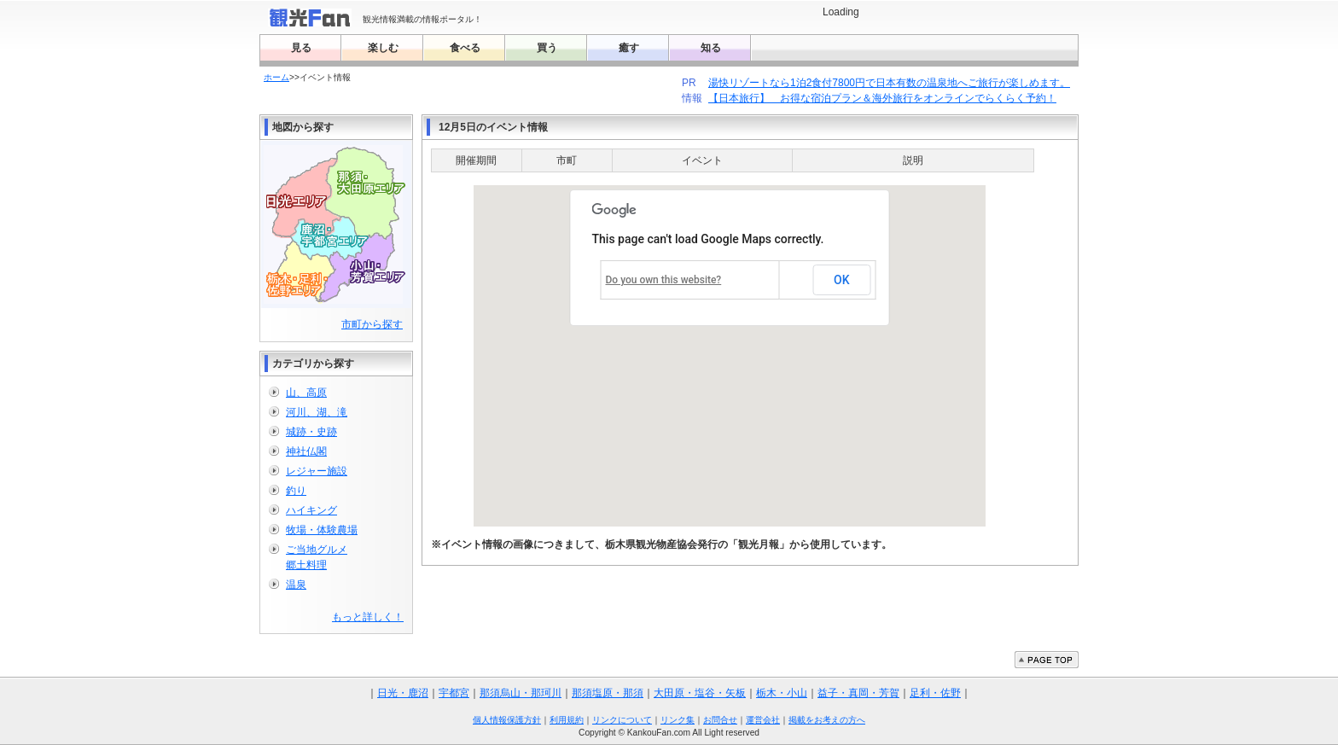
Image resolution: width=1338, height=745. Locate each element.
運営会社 (763, 720)
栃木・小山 (781, 693)
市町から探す (372, 324)
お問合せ (720, 720)
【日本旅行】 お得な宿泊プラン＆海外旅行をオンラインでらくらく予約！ (881, 98)
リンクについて (622, 720)
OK (842, 280)
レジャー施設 (316, 471)
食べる (465, 48)
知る (711, 48)
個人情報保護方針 (507, 720)
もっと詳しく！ (368, 617)
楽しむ (383, 48)
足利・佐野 (935, 693)
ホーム (276, 77)
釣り (296, 491)
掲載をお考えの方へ (826, 720)
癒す (629, 48)
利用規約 (567, 720)
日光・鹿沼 (402, 693)
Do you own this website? (664, 280)
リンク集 (677, 720)
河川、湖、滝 (316, 412)
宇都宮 (454, 693)
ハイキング (311, 510)
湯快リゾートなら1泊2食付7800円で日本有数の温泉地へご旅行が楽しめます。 (888, 83)
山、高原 (306, 393)
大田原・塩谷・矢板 (700, 693)
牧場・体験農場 (322, 530)
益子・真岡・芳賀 (858, 693)
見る (301, 48)
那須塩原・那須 (607, 693)
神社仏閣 (306, 451)
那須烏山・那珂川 (520, 693)
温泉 (296, 585)
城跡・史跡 (311, 432)
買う (547, 48)
